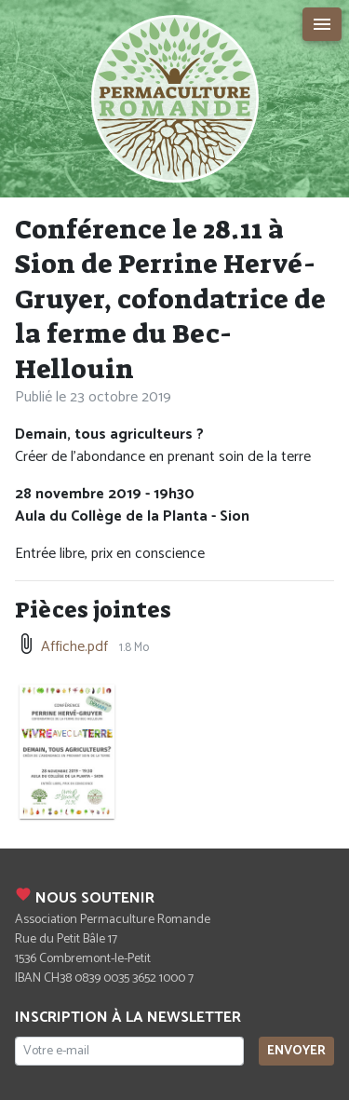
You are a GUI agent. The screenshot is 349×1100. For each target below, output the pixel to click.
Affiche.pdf (74, 646)
